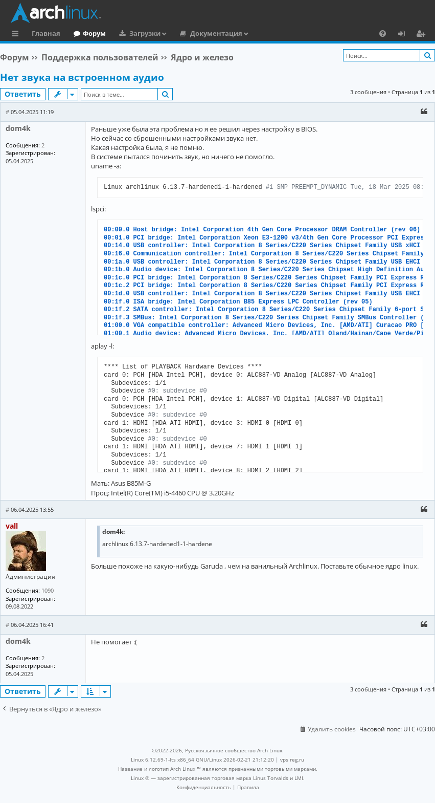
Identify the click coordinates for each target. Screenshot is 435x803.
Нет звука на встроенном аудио (82, 77)
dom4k (18, 128)
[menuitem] (383, 33)
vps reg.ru (292, 759)
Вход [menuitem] (405, 35)
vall (12, 526)
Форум (94, 33)
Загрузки (145, 33)
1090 (47, 590)
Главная (46, 33)
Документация (216, 33)
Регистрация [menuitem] (422, 35)
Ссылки (17, 35)
